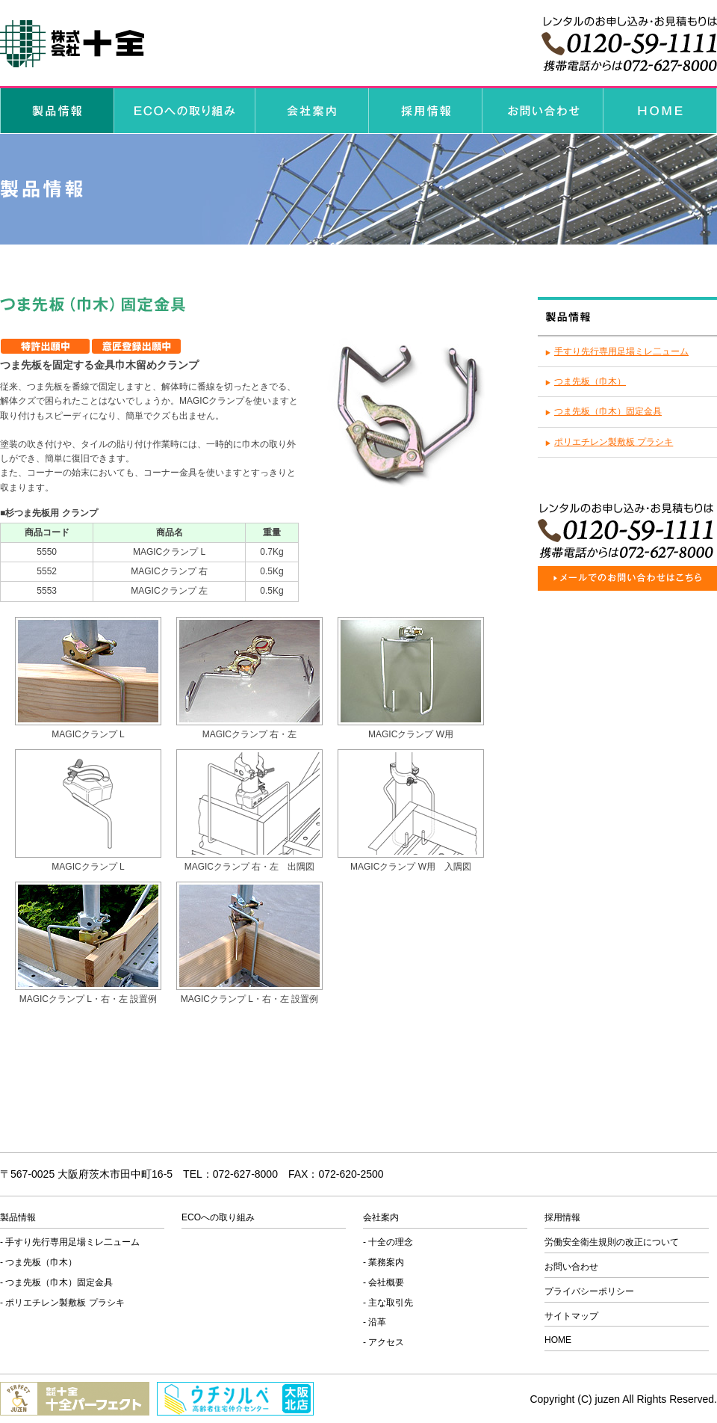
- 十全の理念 (388, 1242)
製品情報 (18, 1217)
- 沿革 (374, 1322)
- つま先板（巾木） (38, 1262)
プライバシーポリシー (589, 1291)
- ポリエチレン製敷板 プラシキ (62, 1302)
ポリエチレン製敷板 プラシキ (613, 442)
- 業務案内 (383, 1262)
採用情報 (562, 1217)
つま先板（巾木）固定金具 (608, 411)
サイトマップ (571, 1316)
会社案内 (381, 1217)
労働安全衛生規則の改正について (611, 1242)
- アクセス (383, 1342)
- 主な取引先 (388, 1302)
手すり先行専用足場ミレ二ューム (621, 351)
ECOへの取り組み (218, 1217)
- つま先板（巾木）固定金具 (56, 1282)
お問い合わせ (571, 1266)
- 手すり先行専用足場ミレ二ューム (70, 1242)
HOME (557, 1340)
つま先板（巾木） (590, 381)
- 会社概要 (383, 1282)
